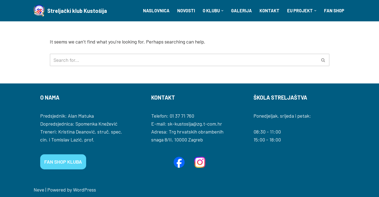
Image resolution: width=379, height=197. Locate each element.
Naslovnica (156, 10)
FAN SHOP (334, 10)
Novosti (186, 10)
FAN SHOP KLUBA (63, 162)
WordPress (84, 190)
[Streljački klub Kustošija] (70, 10)
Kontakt (269, 10)
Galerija (241, 10)
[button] (222, 11)
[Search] (183, 60)
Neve (39, 190)
